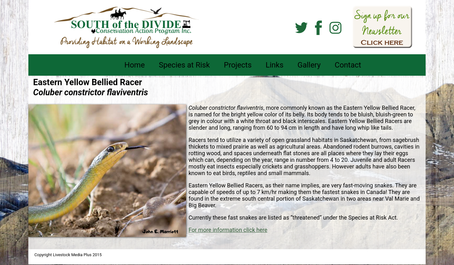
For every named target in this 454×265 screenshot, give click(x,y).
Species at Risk (184, 65)
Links (275, 65)
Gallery (309, 65)
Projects (238, 65)
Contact (348, 65)
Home (135, 65)
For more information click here (228, 230)
